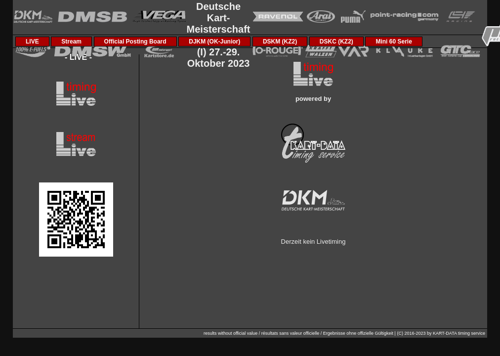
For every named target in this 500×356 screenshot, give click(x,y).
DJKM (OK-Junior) (214, 41)
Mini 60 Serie (393, 41)
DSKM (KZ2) (280, 41)
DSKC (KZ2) (336, 41)
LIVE (32, 41)
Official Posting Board (135, 41)
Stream (71, 41)
